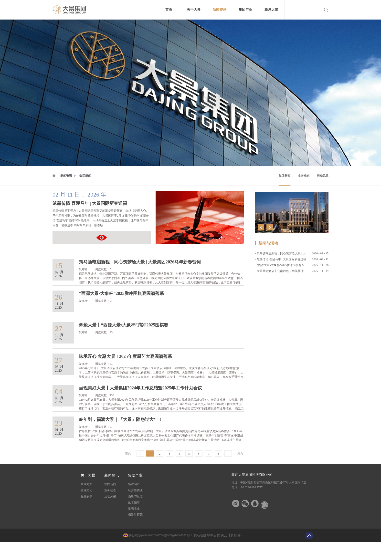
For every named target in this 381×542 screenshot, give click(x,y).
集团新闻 (85, 175)
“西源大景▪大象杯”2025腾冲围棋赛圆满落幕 (285, 260)
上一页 (140, 453)
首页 (168, 9)
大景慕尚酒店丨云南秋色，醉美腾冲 (280, 266)
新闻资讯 (66, 175)
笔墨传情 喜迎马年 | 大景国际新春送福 (90, 203)
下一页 (228, 453)
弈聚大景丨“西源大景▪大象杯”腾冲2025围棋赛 (286, 272)
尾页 (240, 453)
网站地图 (199, 535)
